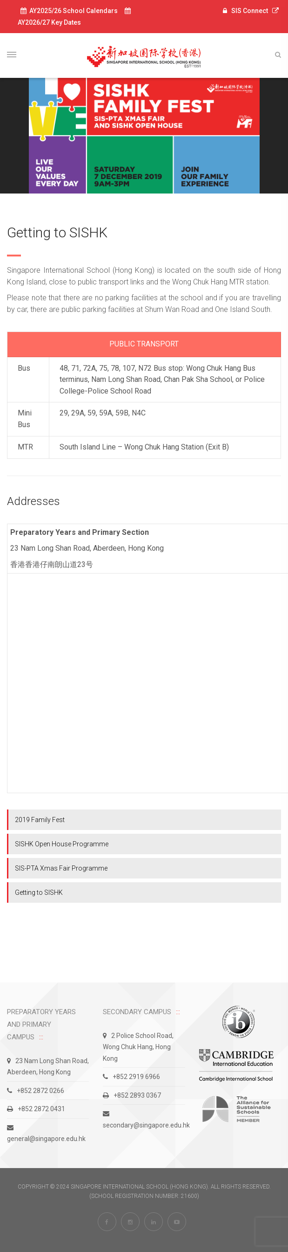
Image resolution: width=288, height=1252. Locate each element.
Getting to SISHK (39, 892)
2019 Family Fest (40, 819)
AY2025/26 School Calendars (69, 10)
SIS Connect (249, 10)
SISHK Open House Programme (61, 844)
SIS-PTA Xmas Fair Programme (61, 868)
